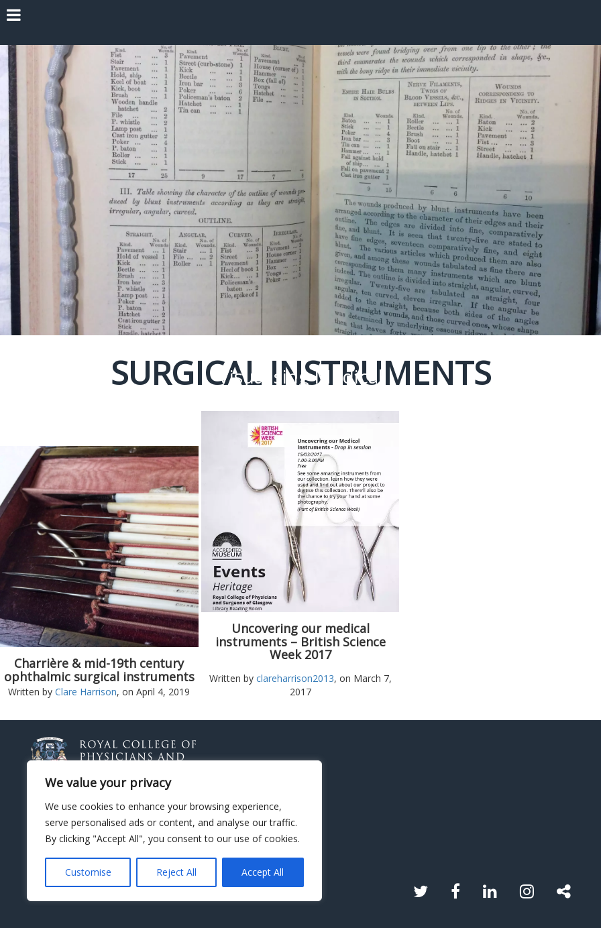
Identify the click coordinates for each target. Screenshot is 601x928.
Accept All (262, 872)
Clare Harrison (86, 691)
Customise (88, 872)
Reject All (176, 872)
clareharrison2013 (295, 678)
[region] (174, 830)
